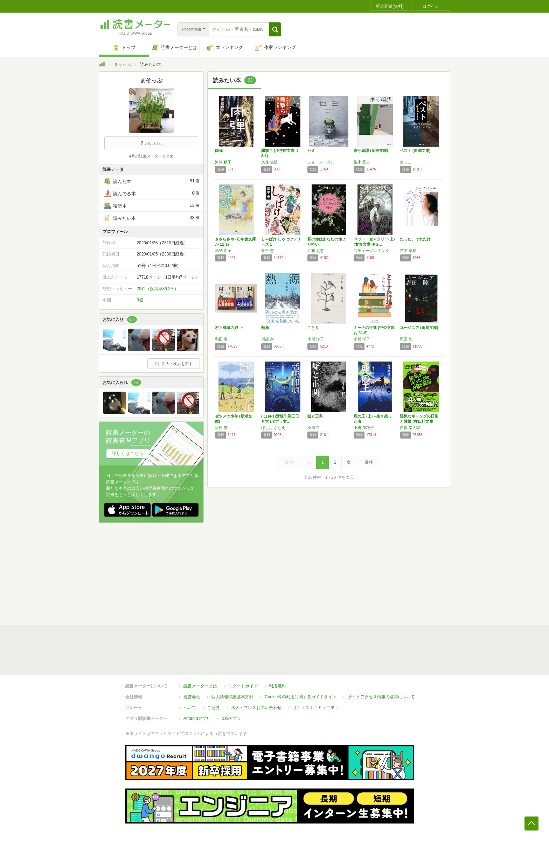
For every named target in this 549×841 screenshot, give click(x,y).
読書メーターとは (200, 686)
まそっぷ (122, 64)
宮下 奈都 (408, 250)
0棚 (140, 299)
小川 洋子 (315, 339)
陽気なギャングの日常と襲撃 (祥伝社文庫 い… (419, 421)
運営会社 (191, 697)
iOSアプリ (231, 718)
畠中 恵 (267, 250)
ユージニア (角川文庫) (419, 327)
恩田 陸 (406, 339)
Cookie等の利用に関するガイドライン (300, 697)
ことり (313, 327)
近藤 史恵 (315, 250)
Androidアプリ (196, 718)
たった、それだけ (415, 239)
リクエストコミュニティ (316, 708)
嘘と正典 (315, 416)
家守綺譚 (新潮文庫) (371, 150)
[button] (275, 29)
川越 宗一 (269, 339)
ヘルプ (189, 708)
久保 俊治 (269, 162)
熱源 (265, 327)
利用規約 (277, 686)
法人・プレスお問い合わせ (256, 708)
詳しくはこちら (128, 453)
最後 (369, 462)
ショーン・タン (320, 162)
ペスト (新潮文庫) (415, 150)
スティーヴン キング (371, 250)
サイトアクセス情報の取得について (381, 697)
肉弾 (219, 150)
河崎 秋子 (223, 162)
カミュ (405, 162)
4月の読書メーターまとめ (151, 156)
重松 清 (221, 428)
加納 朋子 (223, 250)
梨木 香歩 (362, 162)
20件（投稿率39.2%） (157, 288)
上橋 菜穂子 (364, 428)
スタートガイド (243, 686)
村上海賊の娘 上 (229, 327)
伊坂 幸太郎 (410, 428)
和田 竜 (221, 339)
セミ (311, 150)
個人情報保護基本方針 (232, 697)
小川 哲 (313, 428)
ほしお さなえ (273, 428)
